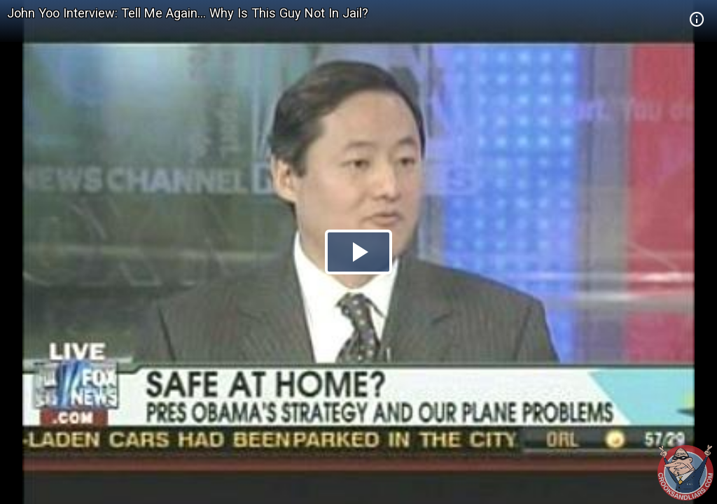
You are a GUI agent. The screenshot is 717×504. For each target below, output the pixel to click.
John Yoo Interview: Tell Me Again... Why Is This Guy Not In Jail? (187, 13)
